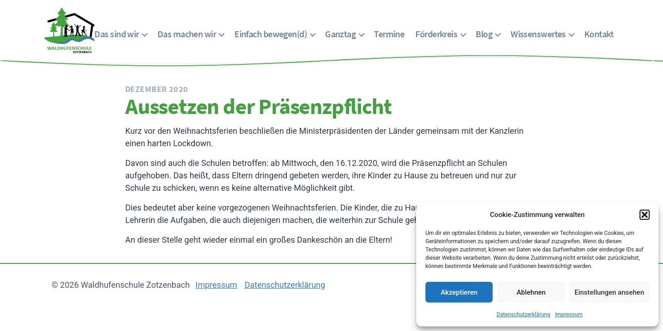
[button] (644, 214)
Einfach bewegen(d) (270, 34)
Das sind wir (116, 34)
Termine (389, 34)
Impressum (568, 314)
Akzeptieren (459, 292)
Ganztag (340, 34)
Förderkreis (436, 34)
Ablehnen (531, 292)
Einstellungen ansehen (609, 292)
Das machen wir (186, 34)
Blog (484, 34)
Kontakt (598, 34)
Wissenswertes (538, 34)
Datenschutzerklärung (523, 314)
